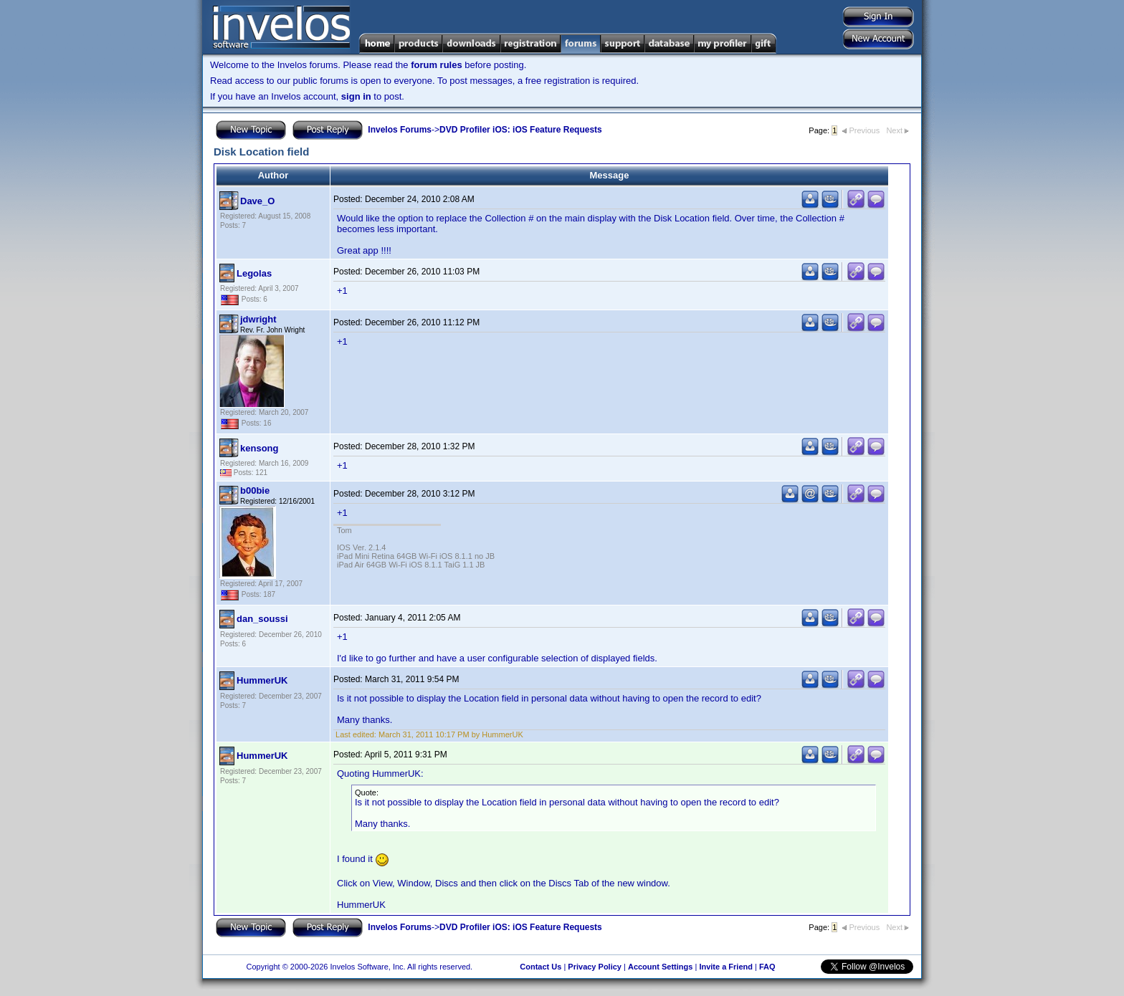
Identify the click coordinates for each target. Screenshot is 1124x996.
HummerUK (262, 680)
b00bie (255, 490)
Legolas (254, 273)
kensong (259, 448)
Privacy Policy (594, 966)
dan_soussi (262, 618)
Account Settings (660, 966)
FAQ (767, 966)
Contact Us (540, 966)
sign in (356, 96)
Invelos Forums (400, 130)
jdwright (258, 319)
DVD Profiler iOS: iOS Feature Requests (520, 130)
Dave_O (257, 201)
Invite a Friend (726, 966)
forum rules (436, 64)
